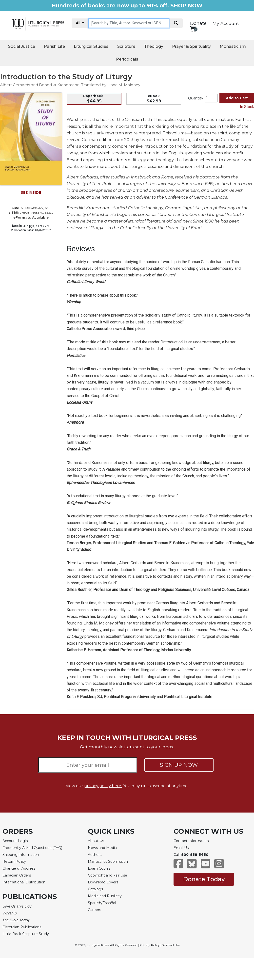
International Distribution (23, 882)
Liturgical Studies (91, 46)
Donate (198, 23)
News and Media (102, 848)
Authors (94, 854)
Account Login (15, 841)
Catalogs (95, 889)
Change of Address (18, 868)
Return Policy (14, 861)
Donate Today (204, 879)
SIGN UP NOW (179, 765)
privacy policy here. (103, 785)
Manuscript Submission (108, 861)
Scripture (126, 46)
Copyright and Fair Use (107, 875)
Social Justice (21, 46)
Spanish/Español (102, 903)
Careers (94, 910)
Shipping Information (20, 854)
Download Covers (103, 882)
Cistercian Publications (21, 927)
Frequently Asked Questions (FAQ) (32, 848)
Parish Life (54, 46)
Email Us (181, 848)
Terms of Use (171, 945)
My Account (226, 23)
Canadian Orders (16, 875)
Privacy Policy (149, 945)
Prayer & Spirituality (191, 46)
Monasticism (233, 46)
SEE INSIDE (31, 192)
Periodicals (127, 59)
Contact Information (191, 841)
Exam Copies (99, 868)
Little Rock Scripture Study (25, 934)
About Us (96, 841)
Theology (153, 46)
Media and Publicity (105, 896)
